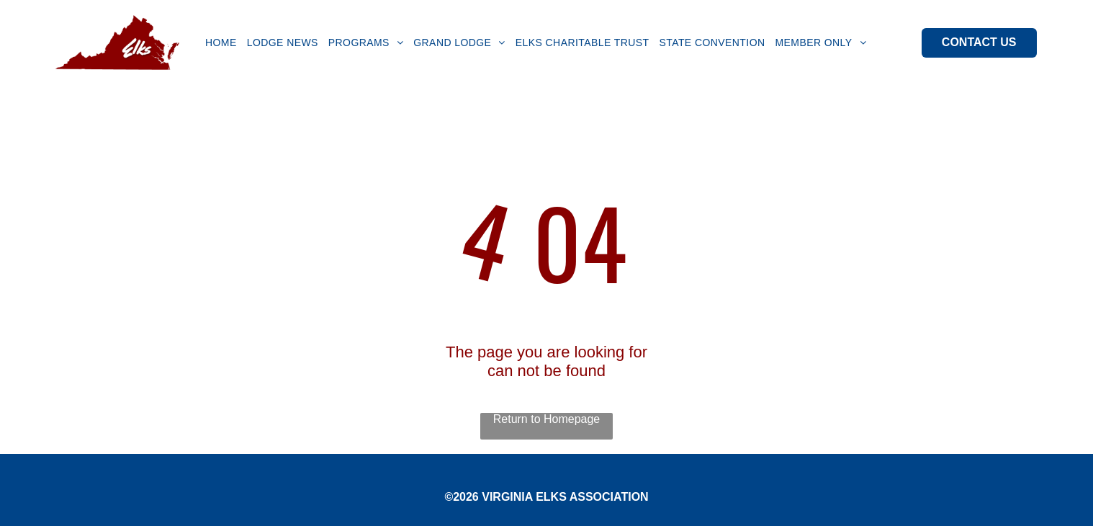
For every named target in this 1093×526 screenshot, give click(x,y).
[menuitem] (221, 42)
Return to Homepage (547, 419)
